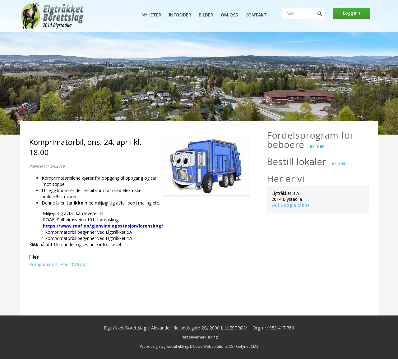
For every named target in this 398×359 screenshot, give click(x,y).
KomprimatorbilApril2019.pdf (58, 264)
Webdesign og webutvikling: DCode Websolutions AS (186, 346)
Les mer (315, 146)
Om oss (229, 14)
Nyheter (151, 14)
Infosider (180, 14)
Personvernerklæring (199, 337)
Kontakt (256, 14)
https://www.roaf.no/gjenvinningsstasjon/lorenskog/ (103, 226)
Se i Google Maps (290, 205)
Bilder (206, 14)
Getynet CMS (247, 346)
